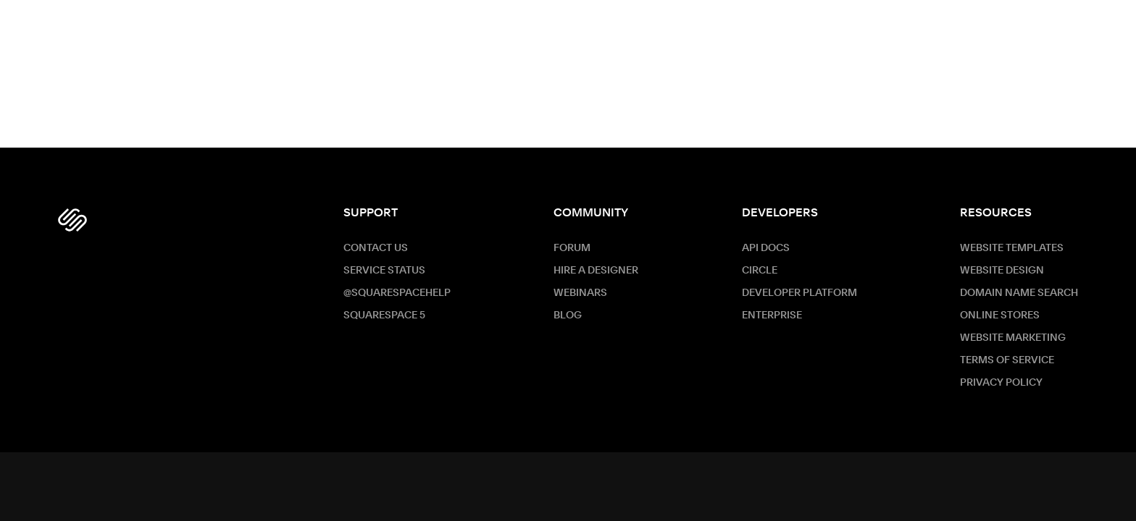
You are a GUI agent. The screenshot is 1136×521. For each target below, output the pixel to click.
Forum (572, 248)
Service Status (384, 271)
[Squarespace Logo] (72, 220)
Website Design (1002, 271)
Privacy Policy (1001, 383)
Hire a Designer (596, 271)
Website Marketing (1013, 338)
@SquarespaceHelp (397, 293)
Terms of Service (1007, 360)
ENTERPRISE (772, 315)
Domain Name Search (1019, 293)
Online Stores (1000, 315)
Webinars (580, 293)
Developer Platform (799, 293)
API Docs (766, 248)
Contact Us (375, 248)
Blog (568, 315)
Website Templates (1012, 248)
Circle (759, 271)
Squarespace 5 (384, 315)
